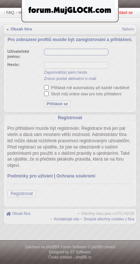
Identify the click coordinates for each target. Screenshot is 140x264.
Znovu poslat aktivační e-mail (70, 77)
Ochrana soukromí (75, 173)
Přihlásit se (124, 12)
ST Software (80, 252)
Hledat (26, 12)
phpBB (51, 247)
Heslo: (13, 63)
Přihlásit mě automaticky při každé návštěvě (86, 86)
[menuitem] (109, 216)
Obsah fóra (20, 29)
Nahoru (128, 30)
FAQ (10, 12)
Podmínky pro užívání (30, 173)
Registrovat (103, 12)
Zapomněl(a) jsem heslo (65, 71)
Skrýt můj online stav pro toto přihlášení (83, 93)
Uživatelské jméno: (18, 53)
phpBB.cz (84, 257)
